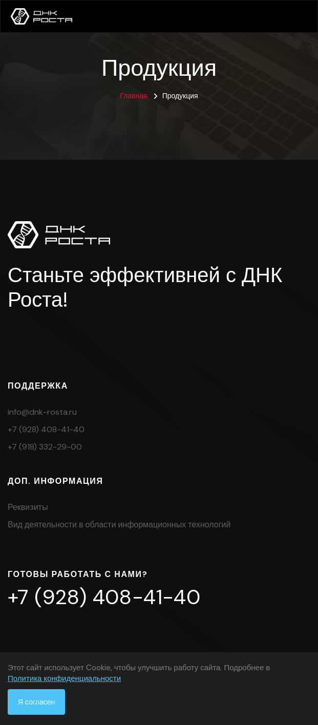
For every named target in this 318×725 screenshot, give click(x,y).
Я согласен (36, 702)
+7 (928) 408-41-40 (46, 429)
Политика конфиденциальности (64, 678)
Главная (133, 95)
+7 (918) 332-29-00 (45, 446)
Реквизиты (28, 507)
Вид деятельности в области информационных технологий (119, 524)
